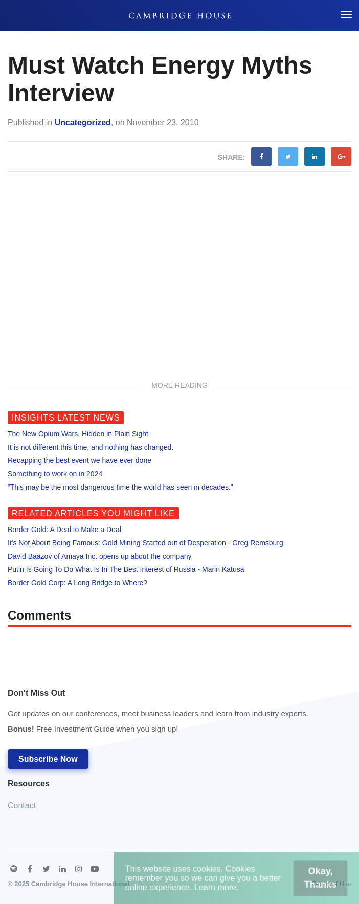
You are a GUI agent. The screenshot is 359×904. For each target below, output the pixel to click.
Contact (22, 805)
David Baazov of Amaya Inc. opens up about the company (100, 556)
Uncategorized (83, 122)
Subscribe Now (48, 759)
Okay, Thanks (312, 880)
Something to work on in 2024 (55, 474)
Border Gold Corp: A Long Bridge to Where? (77, 583)
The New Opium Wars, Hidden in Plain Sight (78, 434)
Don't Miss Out (158, 714)
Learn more (217, 888)
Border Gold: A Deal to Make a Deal (64, 529)
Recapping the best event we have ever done (79, 460)
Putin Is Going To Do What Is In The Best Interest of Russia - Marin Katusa (126, 569)
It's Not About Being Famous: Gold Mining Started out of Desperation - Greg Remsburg (145, 543)
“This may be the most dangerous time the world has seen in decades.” (120, 487)
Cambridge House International (80, 884)
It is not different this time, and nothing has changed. (90, 447)
